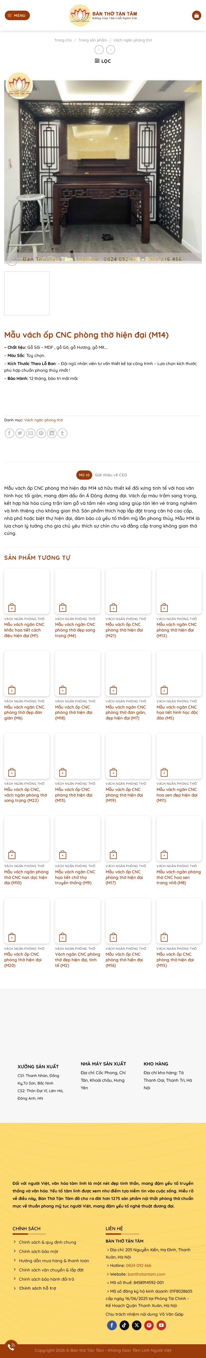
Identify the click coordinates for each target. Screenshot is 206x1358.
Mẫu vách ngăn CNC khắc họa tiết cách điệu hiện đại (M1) (24, 630)
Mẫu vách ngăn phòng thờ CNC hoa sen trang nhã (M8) (179, 877)
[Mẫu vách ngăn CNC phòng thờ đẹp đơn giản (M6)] (26, 673)
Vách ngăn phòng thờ (132, 40)
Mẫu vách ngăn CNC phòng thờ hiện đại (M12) (177, 630)
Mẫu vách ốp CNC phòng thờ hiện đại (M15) (175, 959)
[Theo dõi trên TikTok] (124, 1325)
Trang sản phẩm (93, 40)
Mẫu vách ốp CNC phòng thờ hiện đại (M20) (22, 959)
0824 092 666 (138, 1265)
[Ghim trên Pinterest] (41, 433)
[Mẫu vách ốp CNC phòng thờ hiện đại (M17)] (128, 838)
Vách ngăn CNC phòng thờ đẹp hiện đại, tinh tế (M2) (77, 959)
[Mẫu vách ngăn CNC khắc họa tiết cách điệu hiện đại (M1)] (26, 591)
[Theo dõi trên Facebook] (112, 1325)
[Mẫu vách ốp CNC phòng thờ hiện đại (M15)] (179, 921)
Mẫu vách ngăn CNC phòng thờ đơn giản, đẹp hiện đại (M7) (126, 712)
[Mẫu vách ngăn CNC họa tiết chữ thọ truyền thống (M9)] (77, 838)
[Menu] (17, 15)
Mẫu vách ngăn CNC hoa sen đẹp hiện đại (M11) (177, 795)
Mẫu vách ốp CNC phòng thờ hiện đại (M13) (73, 795)
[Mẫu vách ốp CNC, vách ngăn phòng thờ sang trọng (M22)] (26, 756)
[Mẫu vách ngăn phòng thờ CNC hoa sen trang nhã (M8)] (179, 838)
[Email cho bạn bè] (31, 433)
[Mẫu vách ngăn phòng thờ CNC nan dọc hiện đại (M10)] (26, 838)
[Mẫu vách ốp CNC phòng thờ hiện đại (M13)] (77, 756)
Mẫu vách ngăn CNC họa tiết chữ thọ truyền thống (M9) (75, 877)
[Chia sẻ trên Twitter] (20, 433)
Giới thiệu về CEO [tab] (111, 475)
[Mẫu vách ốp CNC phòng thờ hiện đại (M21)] (128, 591)
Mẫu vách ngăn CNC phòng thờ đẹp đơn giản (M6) (24, 712)
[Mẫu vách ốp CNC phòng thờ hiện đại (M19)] (128, 756)
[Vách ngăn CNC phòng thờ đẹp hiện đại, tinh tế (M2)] (77, 921)
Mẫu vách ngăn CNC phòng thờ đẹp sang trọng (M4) (75, 630)
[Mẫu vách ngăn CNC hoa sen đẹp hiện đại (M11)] (179, 756)
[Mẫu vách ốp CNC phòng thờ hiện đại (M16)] (128, 921)
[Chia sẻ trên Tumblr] (62, 433)
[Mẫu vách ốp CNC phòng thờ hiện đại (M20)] (26, 921)
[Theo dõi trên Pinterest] (149, 1325)
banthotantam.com (146, 1274)
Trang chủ (63, 40)
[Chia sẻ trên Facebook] (10, 433)
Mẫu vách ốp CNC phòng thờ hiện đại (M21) (124, 630)
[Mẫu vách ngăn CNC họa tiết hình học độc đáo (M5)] (179, 673)
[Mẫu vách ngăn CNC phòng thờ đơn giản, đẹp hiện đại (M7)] (128, 673)
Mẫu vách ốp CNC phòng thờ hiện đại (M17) (124, 877)
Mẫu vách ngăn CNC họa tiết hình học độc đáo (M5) (177, 712)
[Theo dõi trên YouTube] (161, 1325)
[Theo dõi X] (136, 1325)
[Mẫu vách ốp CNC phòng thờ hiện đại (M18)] (77, 673)
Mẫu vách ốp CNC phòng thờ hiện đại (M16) (124, 959)
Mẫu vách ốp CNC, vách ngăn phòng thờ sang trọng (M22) (25, 795)
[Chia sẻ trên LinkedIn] (52, 433)
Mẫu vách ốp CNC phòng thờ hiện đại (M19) (124, 795)
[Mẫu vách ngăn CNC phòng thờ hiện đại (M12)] (179, 591)
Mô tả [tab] (84, 475)
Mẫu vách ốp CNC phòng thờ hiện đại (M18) (73, 712)
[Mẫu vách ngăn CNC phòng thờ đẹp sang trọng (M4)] (77, 591)
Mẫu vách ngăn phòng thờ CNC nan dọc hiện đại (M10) (26, 877)
